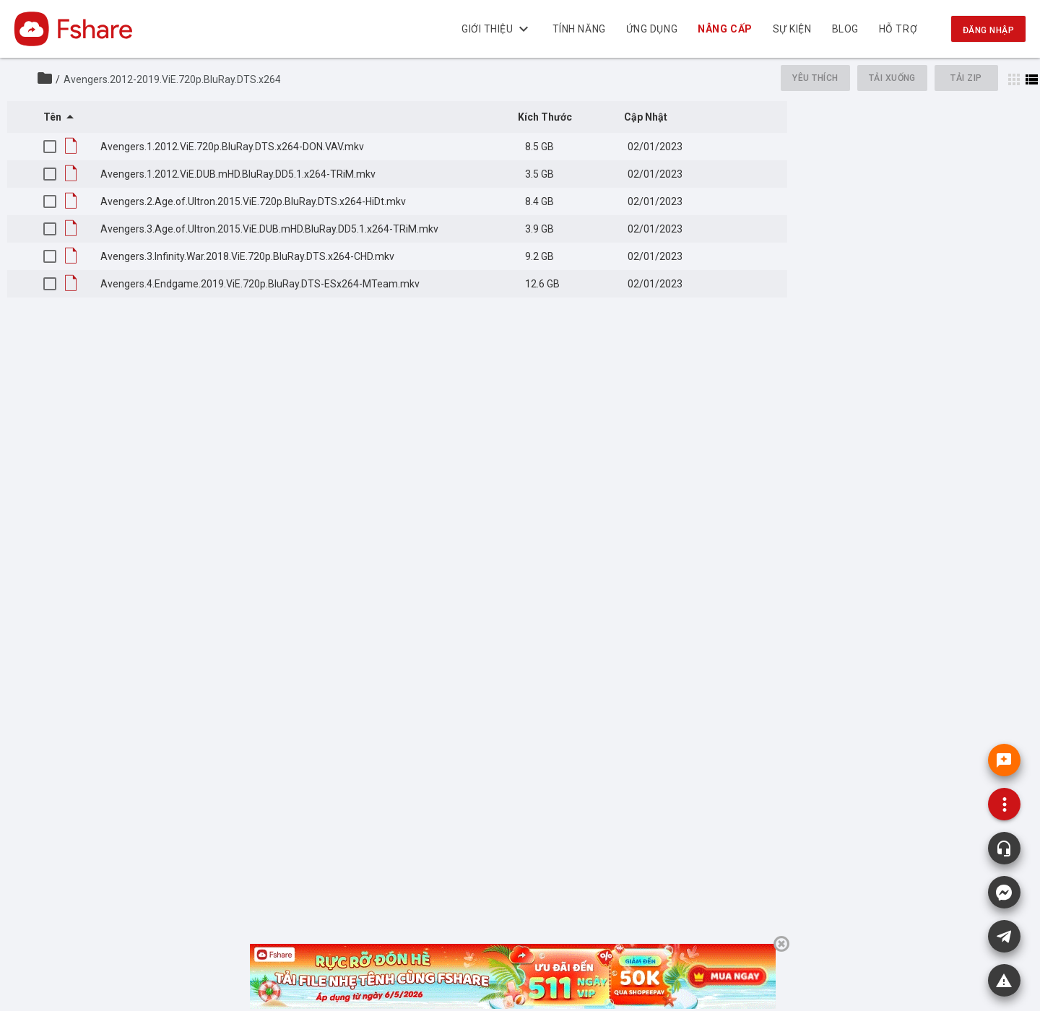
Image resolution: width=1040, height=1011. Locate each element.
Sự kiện (792, 29)
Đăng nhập (988, 30)
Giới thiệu (497, 28)
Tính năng (579, 29)
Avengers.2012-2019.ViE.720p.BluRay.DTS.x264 (172, 79)
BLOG (845, 29)
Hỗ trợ (898, 29)
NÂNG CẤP (725, 29)
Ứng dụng (651, 29)
